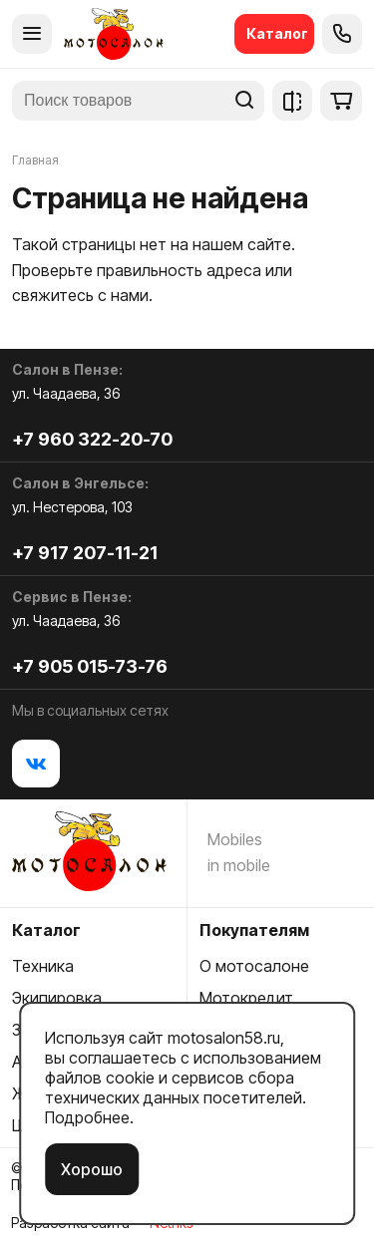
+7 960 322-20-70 (92, 439)
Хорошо (92, 1169)
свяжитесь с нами (80, 295)
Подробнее (87, 1117)
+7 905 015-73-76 (90, 666)
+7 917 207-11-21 (85, 552)
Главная (35, 160)
